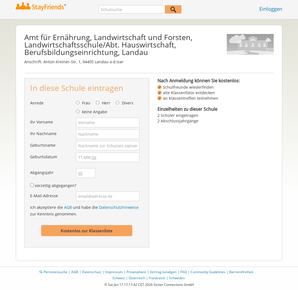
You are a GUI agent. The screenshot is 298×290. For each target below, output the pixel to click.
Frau (86, 103)
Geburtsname (43, 145)
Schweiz (118, 278)
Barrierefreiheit (241, 272)
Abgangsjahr (42, 172)
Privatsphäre (136, 272)
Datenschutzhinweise (119, 207)
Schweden (177, 278)
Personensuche (55, 272)
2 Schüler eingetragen (177, 115)
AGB (68, 207)
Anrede (37, 103)
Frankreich (157, 278)
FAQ (183, 272)
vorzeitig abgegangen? (55, 185)
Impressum (114, 272)
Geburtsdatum (43, 156)
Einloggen (270, 9)
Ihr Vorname (41, 122)
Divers (127, 103)
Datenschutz (91, 272)
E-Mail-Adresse (44, 195)
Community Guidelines (208, 272)
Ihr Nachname (43, 133)
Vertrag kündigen (163, 272)
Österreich (137, 278)
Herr (106, 103)
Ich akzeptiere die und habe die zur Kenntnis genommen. (84, 211)
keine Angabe (94, 111)
